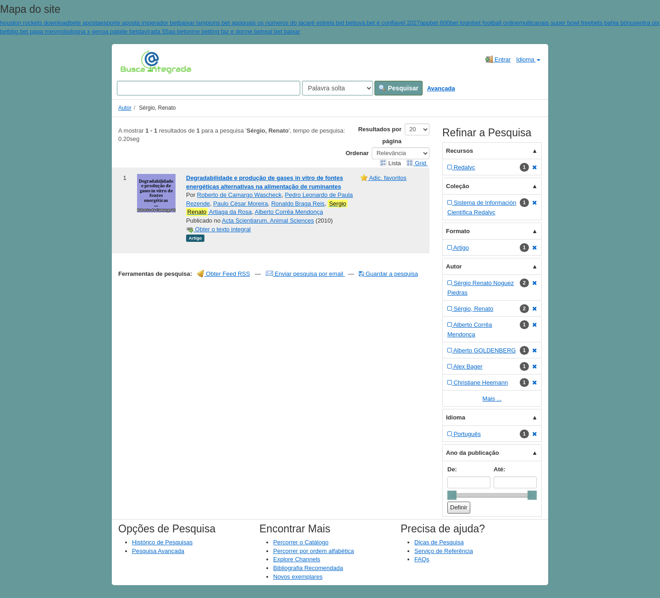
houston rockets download (34, 22)
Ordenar (357, 153)
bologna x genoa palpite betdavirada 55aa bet (124, 31)
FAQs (421, 559)
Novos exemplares (298, 576)
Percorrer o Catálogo (301, 542)
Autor (125, 108)
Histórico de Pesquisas (162, 542)
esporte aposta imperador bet (139, 22)
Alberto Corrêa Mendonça (289, 211)
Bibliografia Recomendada (308, 567)
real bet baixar (281, 31)
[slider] (451, 495)
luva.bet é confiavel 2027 (387, 22)
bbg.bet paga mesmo (36, 31)
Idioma (528, 59)
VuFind (134, 62)
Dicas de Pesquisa (439, 542)
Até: (499, 469)
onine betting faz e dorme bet (223, 31)
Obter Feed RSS (223, 273)
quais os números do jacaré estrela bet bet (298, 22)
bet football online (496, 22)
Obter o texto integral (218, 229)
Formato (458, 231)
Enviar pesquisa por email (305, 273)
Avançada (441, 88)
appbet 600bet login (446, 22)
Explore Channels (296, 559)
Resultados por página (380, 135)
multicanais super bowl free (555, 22)
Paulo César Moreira (240, 203)
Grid (417, 163)
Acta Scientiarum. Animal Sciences (268, 220)
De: (452, 469)
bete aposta (84, 22)
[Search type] (337, 88)
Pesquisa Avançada (158, 551)
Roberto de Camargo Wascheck (239, 194)
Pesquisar (398, 88)
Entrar (498, 59)
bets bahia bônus (614, 22)
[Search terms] (208, 88)
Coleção (457, 186)
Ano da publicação (472, 452)
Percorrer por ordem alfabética (313, 551)
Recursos (459, 150)
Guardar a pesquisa (388, 273)
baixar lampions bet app (210, 22)
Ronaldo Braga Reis (297, 203)
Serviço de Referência (443, 551)
